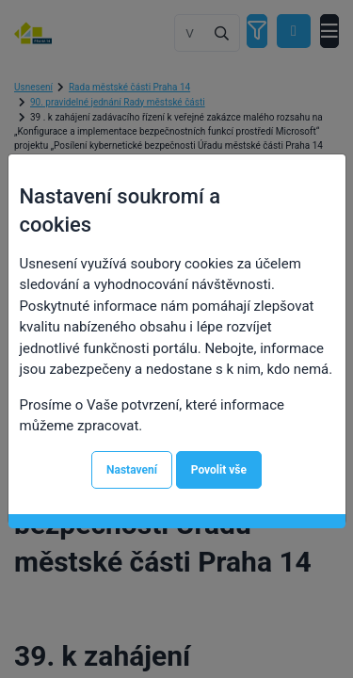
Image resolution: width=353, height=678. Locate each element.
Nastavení (131, 469)
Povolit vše (219, 469)
